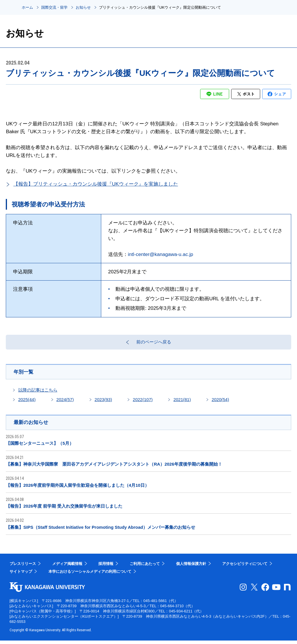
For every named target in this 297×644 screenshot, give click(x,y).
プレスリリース (23, 567)
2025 (27, 402)
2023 (103, 402)
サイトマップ (21, 575)
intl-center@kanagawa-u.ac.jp (160, 254)
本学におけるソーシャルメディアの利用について (89, 575)
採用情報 (105, 567)
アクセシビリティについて (244, 567)
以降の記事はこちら (37, 393)
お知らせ (83, 7)
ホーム (27, 7)
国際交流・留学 (54, 7)
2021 (182, 402)
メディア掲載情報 (67, 567)
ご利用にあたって (145, 567)
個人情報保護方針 (191, 567)
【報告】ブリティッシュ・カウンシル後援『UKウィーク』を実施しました (95, 184)
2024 (65, 402)
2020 (220, 402)
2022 (143, 402)
